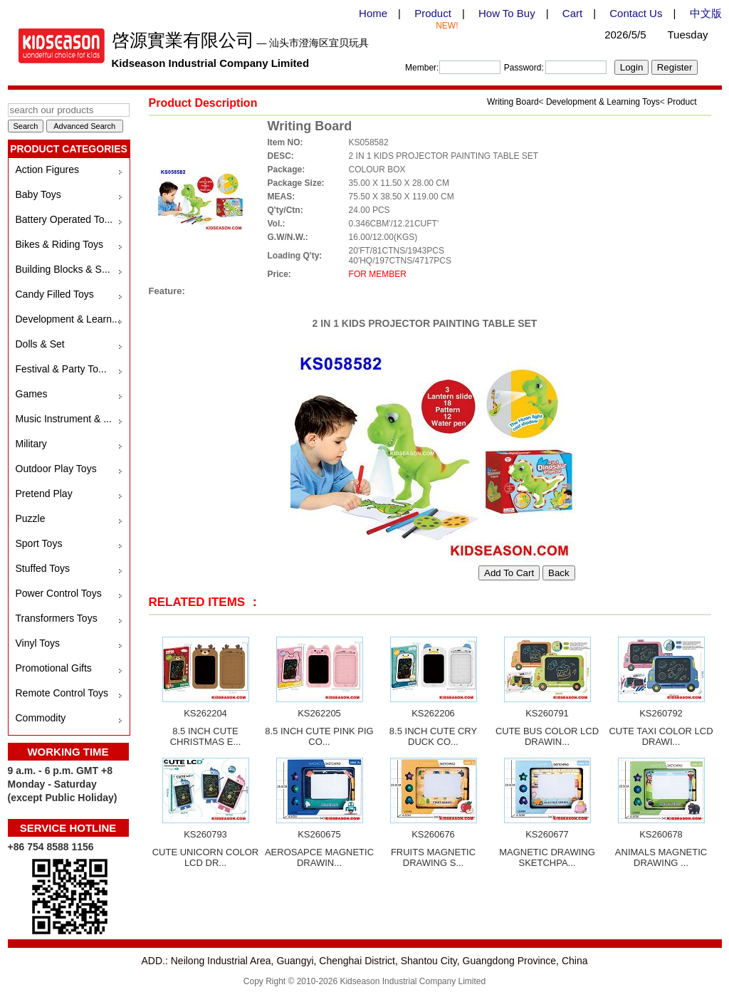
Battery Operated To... (64, 219)
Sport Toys (39, 543)
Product (432, 13)
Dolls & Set (40, 344)
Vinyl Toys (38, 643)
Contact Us (635, 13)
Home (373, 13)
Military (31, 443)
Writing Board (512, 102)
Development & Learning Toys (603, 102)
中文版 (706, 13)
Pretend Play (44, 493)
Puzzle (31, 518)
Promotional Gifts (54, 668)
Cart (572, 13)
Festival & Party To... (61, 369)
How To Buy (506, 13)
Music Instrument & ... (64, 418)
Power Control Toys (59, 593)
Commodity (41, 718)
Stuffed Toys (43, 568)
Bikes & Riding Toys (59, 244)
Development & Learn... (68, 319)
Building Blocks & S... (63, 269)
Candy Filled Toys (55, 294)
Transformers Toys (57, 618)
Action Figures (47, 169)
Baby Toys (38, 194)
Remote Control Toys (62, 693)
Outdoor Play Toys (56, 468)
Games (32, 394)
